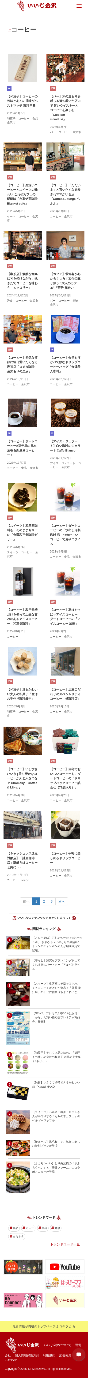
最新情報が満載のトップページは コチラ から (44, 1326)
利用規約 (49, 1355)
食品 (14, 1228)
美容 (42, 1228)
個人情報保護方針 (27, 1355)
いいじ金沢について (57, 1345)
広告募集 (65, 1355)
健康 (55, 1228)
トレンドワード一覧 (65, 1244)
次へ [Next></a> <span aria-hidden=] (61, 901)
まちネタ (17, 1236)
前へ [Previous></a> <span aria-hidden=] (26, 901)
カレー (28, 1228)
